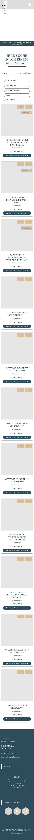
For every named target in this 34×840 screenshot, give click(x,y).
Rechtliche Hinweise (16, 832)
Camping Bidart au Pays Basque (11, 42)
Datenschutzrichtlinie (17, 833)
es (5, 13)
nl (5, 8)
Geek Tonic (27, 830)
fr (5, 2)
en (5, 5)
